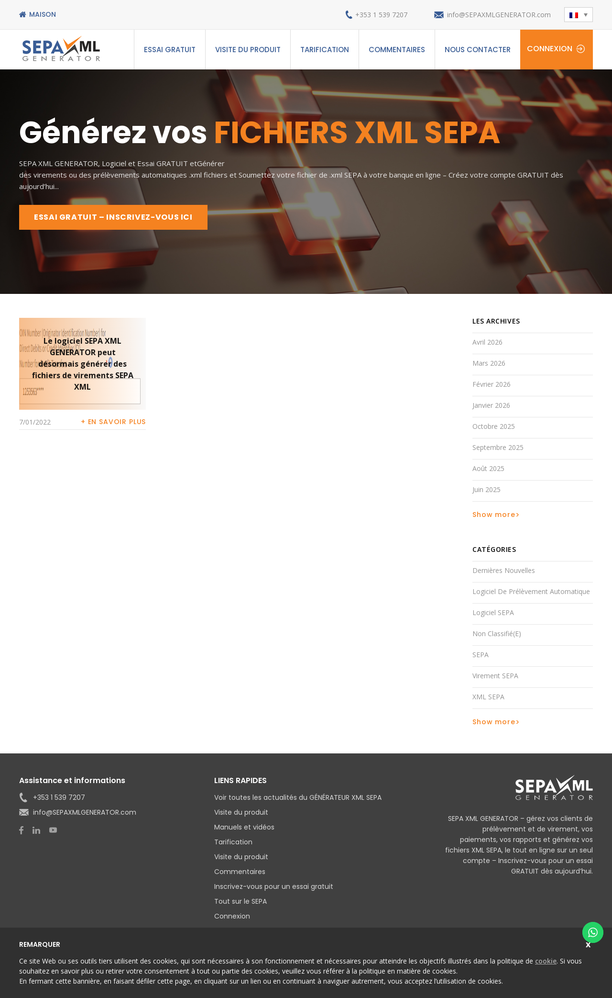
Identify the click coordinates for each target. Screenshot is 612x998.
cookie (546, 960)
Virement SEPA (495, 675)
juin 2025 (486, 489)
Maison (42, 14)
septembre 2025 (498, 447)
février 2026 (491, 384)
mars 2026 (488, 363)
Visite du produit (248, 50)
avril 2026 (487, 342)
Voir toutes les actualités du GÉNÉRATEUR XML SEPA (298, 797)
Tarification (324, 50)
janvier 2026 (491, 405)
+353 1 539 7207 (381, 14)
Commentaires (397, 50)
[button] (578, 14)
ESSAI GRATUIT (170, 50)
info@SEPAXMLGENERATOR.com (499, 14)
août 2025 (488, 468)
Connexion (549, 48)
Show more (493, 514)
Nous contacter (478, 50)
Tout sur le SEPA (240, 901)
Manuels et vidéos (244, 827)
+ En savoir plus (113, 421)
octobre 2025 (493, 426)
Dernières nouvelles (503, 570)
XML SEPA (488, 696)
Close (589, 943)
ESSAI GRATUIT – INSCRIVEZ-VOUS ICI (113, 217)
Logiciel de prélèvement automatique (531, 591)
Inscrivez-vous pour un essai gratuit (273, 886)
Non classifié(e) (496, 633)
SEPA (480, 654)
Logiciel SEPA (493, 612)
